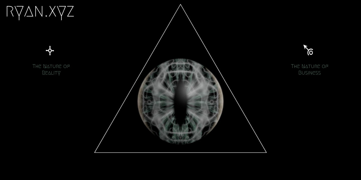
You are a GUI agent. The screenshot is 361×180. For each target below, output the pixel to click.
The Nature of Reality (51, 69)
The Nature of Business (309, 69)
